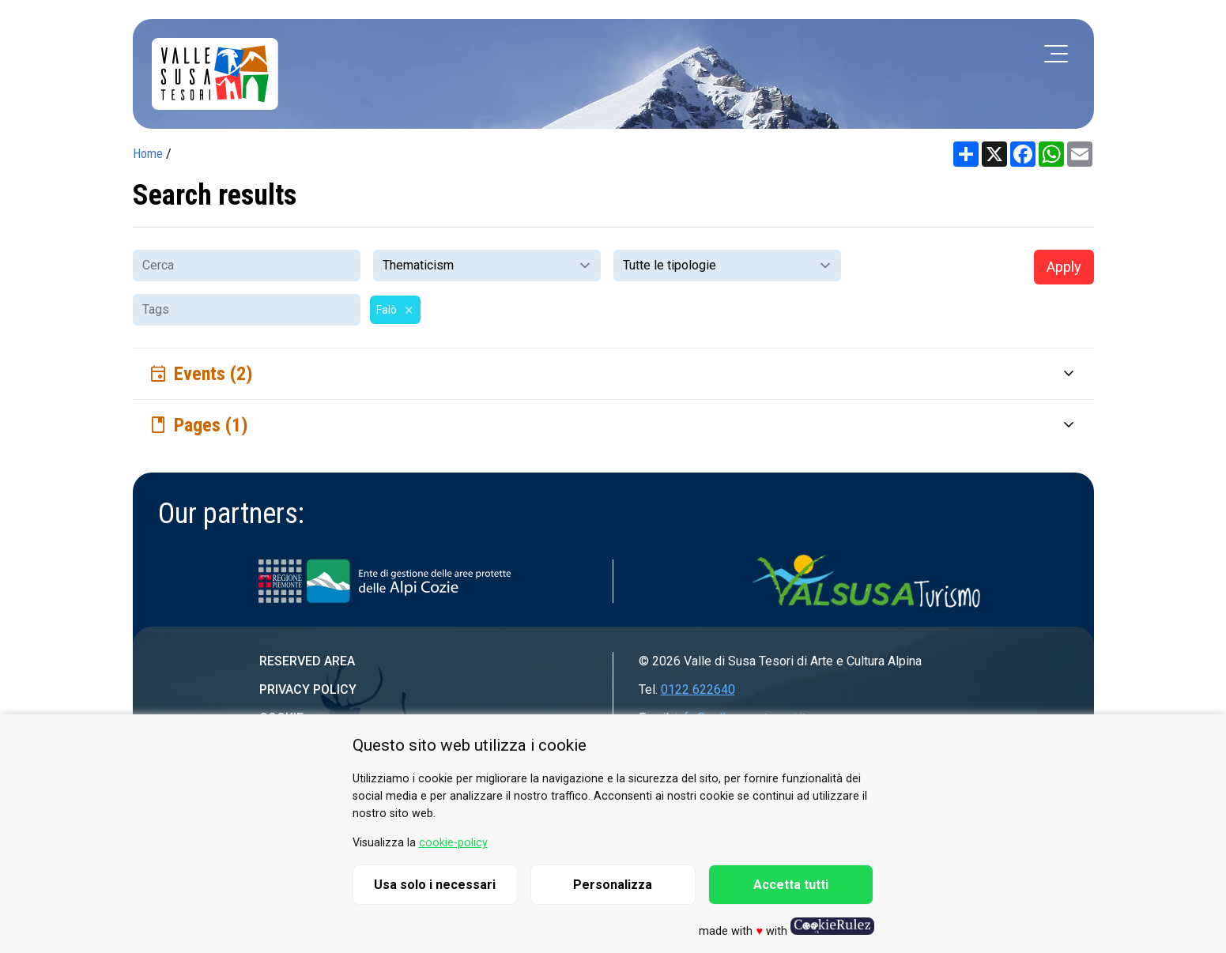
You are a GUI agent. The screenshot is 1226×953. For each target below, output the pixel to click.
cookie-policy (453, 842)
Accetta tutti (790, 884)
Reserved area (307, 661)
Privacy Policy (307, 689)
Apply (1064, 266)
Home (148, 153)
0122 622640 (698, 689)
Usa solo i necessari (435, 884)
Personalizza (612, 884)
